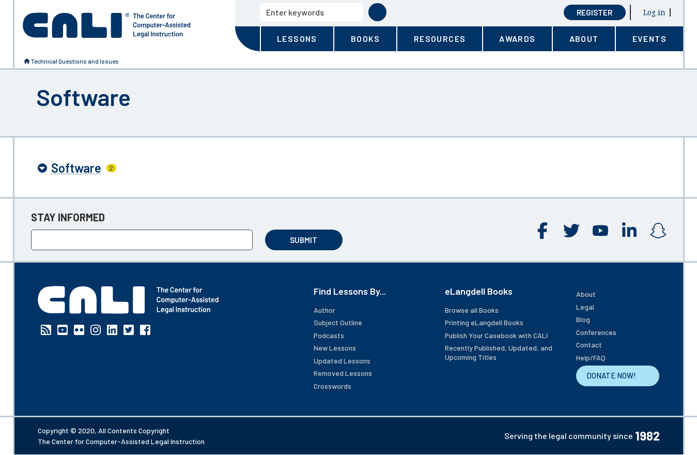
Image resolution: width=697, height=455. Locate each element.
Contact (589, 344)
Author (324, 310)
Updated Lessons (342, 360)
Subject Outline (338, 322)
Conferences (596, 332)
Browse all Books (472, 310)
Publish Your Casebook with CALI (496, 335)
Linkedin (629, 230)
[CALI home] (107, 25)
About (586, 294)
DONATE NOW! (611, 375)
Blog (583, 319)
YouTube (600, 230)
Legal (585, 306)
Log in (654, 12)
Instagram (658, 230)
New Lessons (335, 347)
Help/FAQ (591, 357)
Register (594, 12)
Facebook (542, 230)
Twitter (571, 230)
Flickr (79, 330)
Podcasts (329, 335)
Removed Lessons (343, 373)
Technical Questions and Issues (75, 61)
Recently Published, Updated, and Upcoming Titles (498, 352)
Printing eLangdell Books (484, 322)
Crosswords (332, 386)
